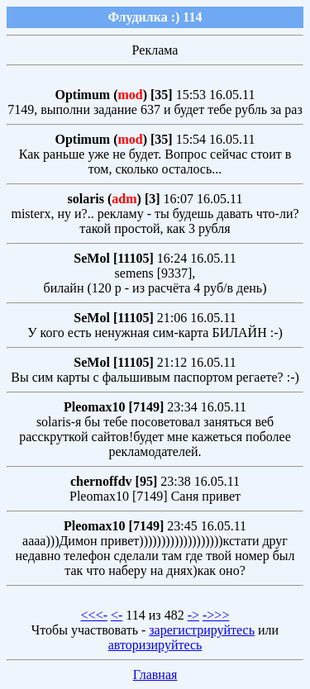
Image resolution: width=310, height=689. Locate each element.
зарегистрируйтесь (202, 630)
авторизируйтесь (155, 645)
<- (116, 615)
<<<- (94, 615)
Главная (155, 675)
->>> (216, 615)
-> (193, 615)
